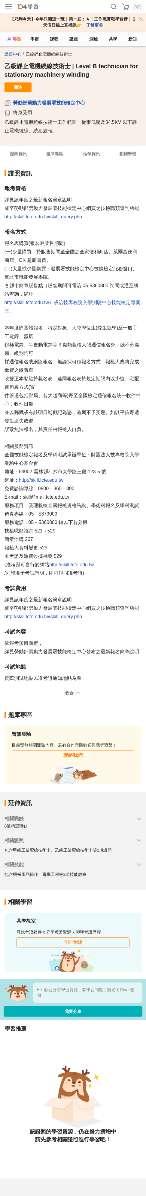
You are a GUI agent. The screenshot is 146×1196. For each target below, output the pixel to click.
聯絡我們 (73, 755)
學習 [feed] (34, 39)
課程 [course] (54, 39)
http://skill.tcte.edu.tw (41, 480)
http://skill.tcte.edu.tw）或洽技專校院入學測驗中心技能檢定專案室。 (73, 306)
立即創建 (73, 942)
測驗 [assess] (93, 39)
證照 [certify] (73, 39)
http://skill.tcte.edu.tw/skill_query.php (43, 216)
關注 (18, 87)
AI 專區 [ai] (14, 39)
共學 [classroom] (113, 39)
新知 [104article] (132, 39)
